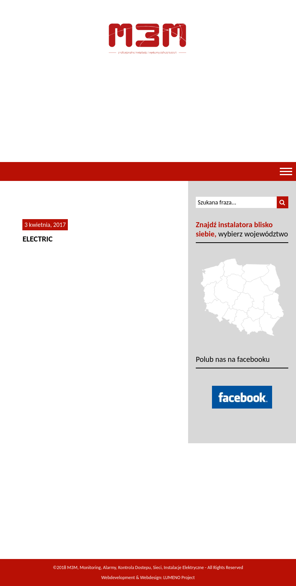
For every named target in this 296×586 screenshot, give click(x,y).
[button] (282, 202)
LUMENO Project (179, 577)
